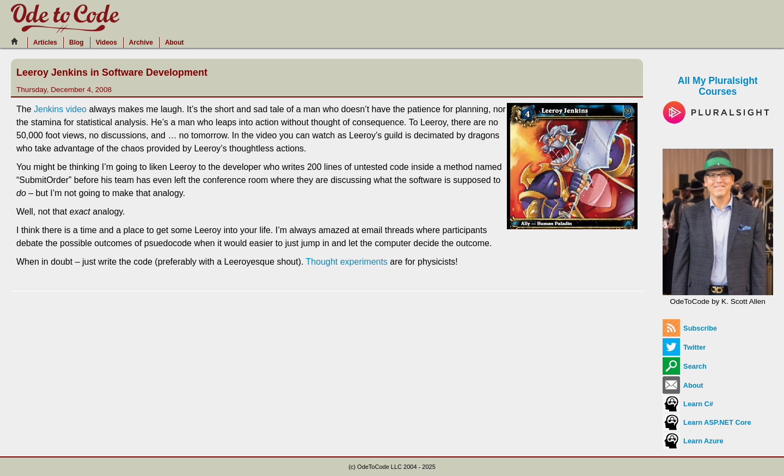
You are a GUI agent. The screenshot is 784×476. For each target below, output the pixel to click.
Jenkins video (60, 109)
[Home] (17, 41)
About (174, 42)
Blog (76, 42)
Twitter (684, 347)
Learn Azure (693, 441)
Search (685, 366)
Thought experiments (347, 261)
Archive (141, 42)
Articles (45, 42)
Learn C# (688, 404)
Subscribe (690, 328)
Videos (106, 42)
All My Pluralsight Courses (718, 96)
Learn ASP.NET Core (707, 422)
